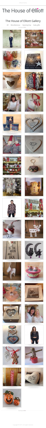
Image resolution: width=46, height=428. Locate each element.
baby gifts (36, 25)
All (7, 25)
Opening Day (26, 25)
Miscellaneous (15, 25)
